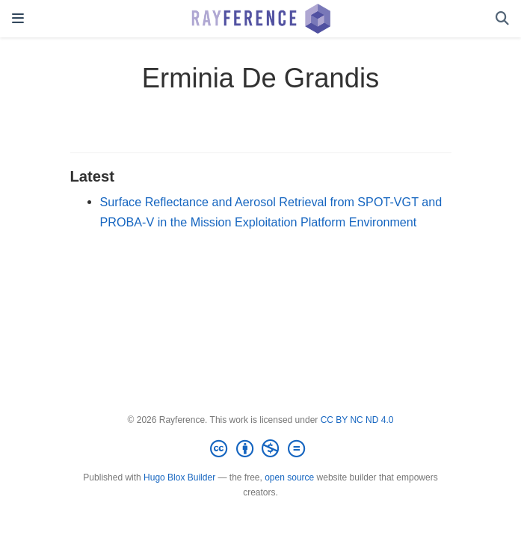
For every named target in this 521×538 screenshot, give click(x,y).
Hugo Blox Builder (179, 477)
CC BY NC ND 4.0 (357, 420)
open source (289, 477)
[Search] (502, 19)
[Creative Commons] (260, 449)
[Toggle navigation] (18, 18)
